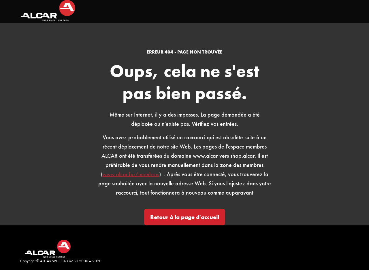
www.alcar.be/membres (131, 174)
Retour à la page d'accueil (184, 217)
